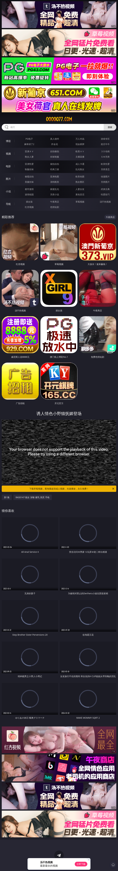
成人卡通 (80, 163)
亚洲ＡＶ (29, 151)
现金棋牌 (80, 144)
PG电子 (29, 138)
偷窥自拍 (29, 176)
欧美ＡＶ (80, 151)
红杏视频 (29, 207)
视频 (8, 153)
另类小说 (54, 194)
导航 (8, 204)
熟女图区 (80, 181)
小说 (8, 191)
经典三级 (54, 169)
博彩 (8, 141)
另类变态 (105, 169)
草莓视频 (80, 201)
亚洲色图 (54, 176)
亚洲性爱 (29, 163)
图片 (8, 179)
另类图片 (105, 181)
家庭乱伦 (54, 189)
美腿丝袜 (29, 181)
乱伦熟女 (80, 169)
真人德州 (54, 138)
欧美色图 (80, 176)
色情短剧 (54, 207)
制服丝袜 (29, 169)
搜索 (110, 127)
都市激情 (29, 189)
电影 (8, 166)
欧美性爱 (105, 163)
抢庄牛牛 (105, 144)
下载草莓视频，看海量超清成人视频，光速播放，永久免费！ (72, 489)
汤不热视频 (105, 201)
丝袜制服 (54, 156)
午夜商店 (54, 201)
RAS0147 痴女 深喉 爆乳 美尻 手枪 (33, 497)
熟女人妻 (29, 156)
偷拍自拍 (54, 163)
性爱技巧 (105, 194)
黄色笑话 (80, 194)
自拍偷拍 (54, 151)
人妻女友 (80, 189)
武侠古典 (105, 189)
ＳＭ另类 (105, 156)
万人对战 (80, 138)
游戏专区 (105, 138)
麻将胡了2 (29, 144)
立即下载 (81, 864)
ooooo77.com (59, 119)
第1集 (7, 497)
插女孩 (29, 201)
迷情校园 (29, 194)
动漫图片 (105, 176)
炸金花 (54, 144)
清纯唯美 (54, 181)
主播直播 (80, 156)
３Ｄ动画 (105, 151)
